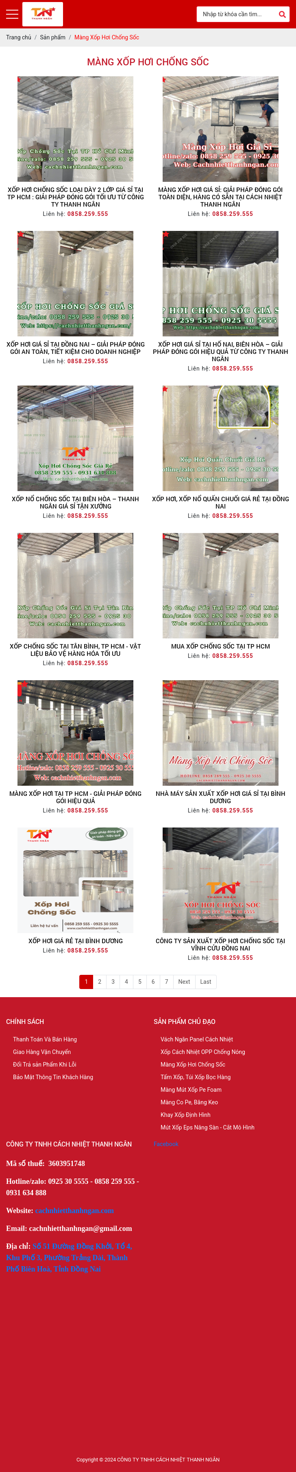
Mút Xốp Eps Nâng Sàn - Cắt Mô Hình (208, 1127)
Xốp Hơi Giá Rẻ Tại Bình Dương (75, 940)
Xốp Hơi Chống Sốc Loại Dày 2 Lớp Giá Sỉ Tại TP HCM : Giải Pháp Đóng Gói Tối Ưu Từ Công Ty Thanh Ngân (75, 197)
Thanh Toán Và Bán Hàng (45, 1039)
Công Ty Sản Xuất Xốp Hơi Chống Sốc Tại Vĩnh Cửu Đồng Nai (220, 944)
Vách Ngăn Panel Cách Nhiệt (197, 1039)
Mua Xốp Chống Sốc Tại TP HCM (220, 646)
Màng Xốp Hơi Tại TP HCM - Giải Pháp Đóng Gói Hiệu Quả (75, 797)
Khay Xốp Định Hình (186, 1115)
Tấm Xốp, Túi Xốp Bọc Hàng (196, 1077)
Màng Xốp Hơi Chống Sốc (193, 1064)
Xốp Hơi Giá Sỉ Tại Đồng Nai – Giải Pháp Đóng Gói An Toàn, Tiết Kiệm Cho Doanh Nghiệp (76, 348)
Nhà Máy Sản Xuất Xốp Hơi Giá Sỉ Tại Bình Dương (220, 797)
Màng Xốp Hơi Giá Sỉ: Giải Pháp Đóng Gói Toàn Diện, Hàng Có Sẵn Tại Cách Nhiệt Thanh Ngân (220, 197)
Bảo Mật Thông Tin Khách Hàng (53, 1077)
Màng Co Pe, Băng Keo (189, 1102)
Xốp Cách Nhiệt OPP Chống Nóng (203, 1052)
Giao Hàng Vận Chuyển (42, 1052)
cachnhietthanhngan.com (74, 1211)
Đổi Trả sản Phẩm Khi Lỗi (44, 1064)
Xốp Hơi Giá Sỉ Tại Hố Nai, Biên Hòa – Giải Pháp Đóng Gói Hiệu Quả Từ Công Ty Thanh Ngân (220, 351)
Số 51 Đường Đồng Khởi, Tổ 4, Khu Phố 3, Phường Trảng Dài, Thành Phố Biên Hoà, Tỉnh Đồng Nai (69, 1257)
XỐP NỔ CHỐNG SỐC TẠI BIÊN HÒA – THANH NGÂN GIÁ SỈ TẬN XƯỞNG (75, 502)
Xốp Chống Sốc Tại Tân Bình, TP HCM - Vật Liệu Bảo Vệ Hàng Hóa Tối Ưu (75, 649)
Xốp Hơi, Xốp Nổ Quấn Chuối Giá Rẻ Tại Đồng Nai (220, 502)
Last (205, 981)
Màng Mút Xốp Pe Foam (191, 1089)
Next (184, 981)
